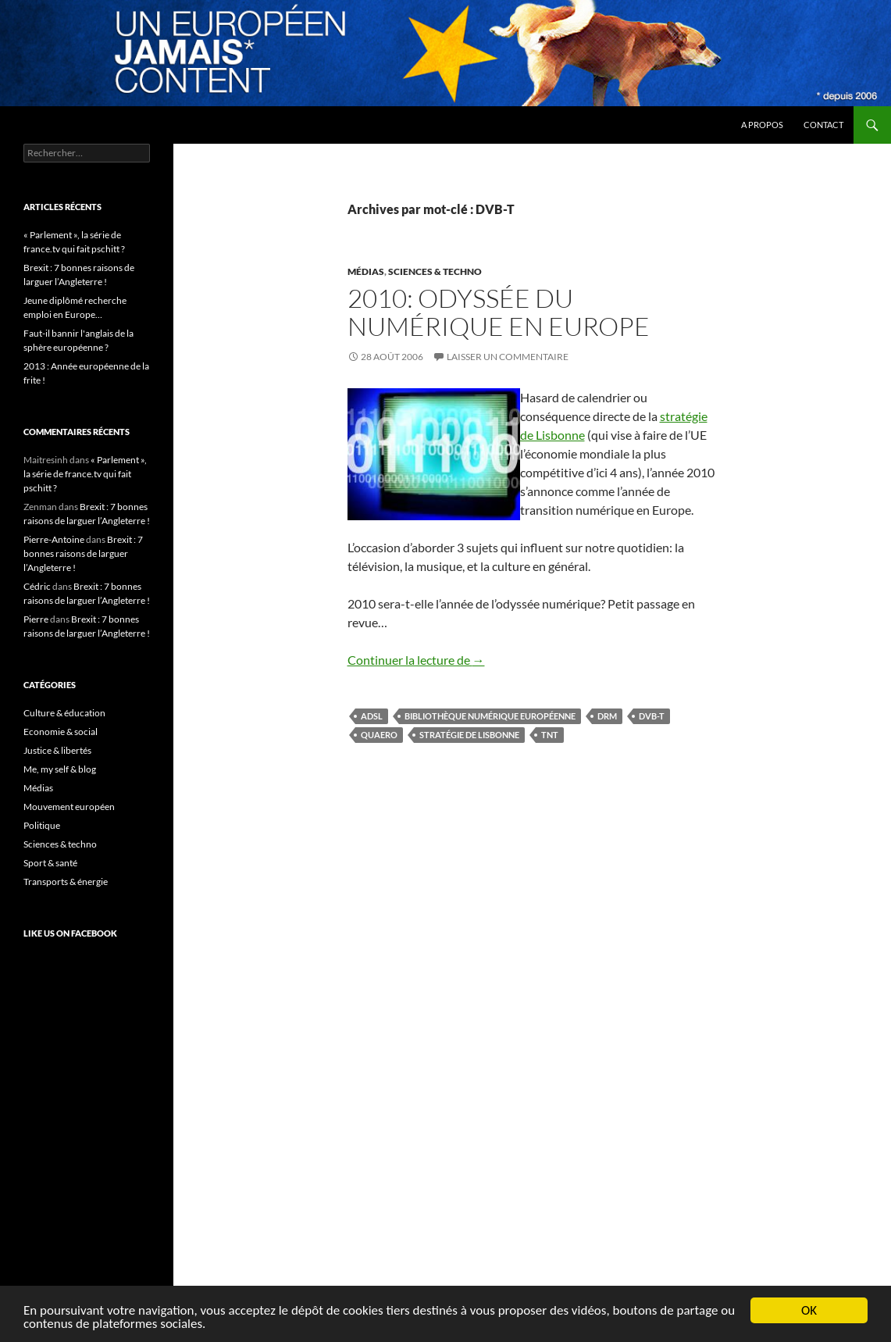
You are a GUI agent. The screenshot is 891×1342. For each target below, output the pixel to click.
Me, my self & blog (59, 769)
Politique (41, 825)
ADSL (372, 716)
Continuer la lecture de (416, 659)
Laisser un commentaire (507, 356)
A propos (762, 125)
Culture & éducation (64, 713)
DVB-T (652, 716)
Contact (823, 125)
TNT (549, 735)
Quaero (379, 735)
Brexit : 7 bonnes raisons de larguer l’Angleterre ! (83, 553)
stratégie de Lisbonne (469, 735)
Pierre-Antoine (53, 539)
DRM (607, 716)
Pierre (35, 619)
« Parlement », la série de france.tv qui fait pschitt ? (85, 474)
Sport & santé (50, 863)
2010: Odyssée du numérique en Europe (498, 312)
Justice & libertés (57, 750)
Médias (365, 271)
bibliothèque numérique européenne (490, 716)
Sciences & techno (435, 271)
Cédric (37, 586)
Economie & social (60, 731)
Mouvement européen (69, 806)
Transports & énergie (65, 881)
